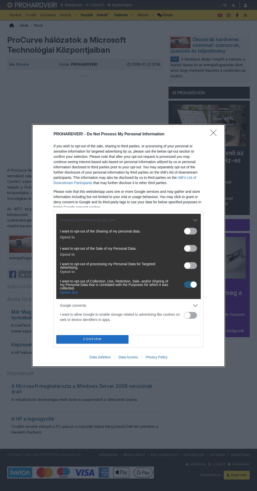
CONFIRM (92, 339)
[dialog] (128, 246)
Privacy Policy (157, 357)
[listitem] (128, 220)
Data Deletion (100, 357)
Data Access (128, 357)
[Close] (215, 134)
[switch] (190, 231)
